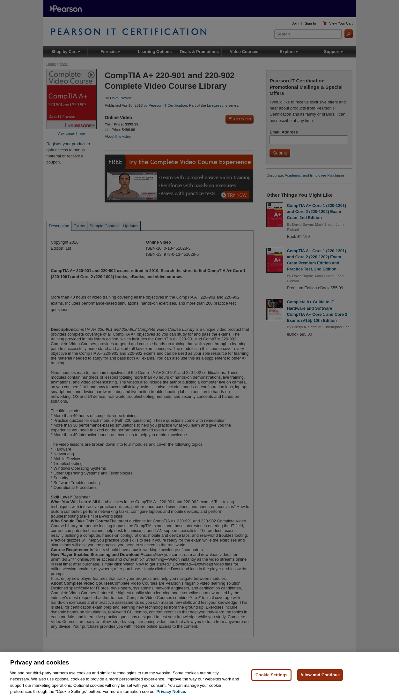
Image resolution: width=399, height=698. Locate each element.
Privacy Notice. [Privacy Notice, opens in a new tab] (171, 691)
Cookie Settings (271, 675)
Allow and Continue (320, 675)
